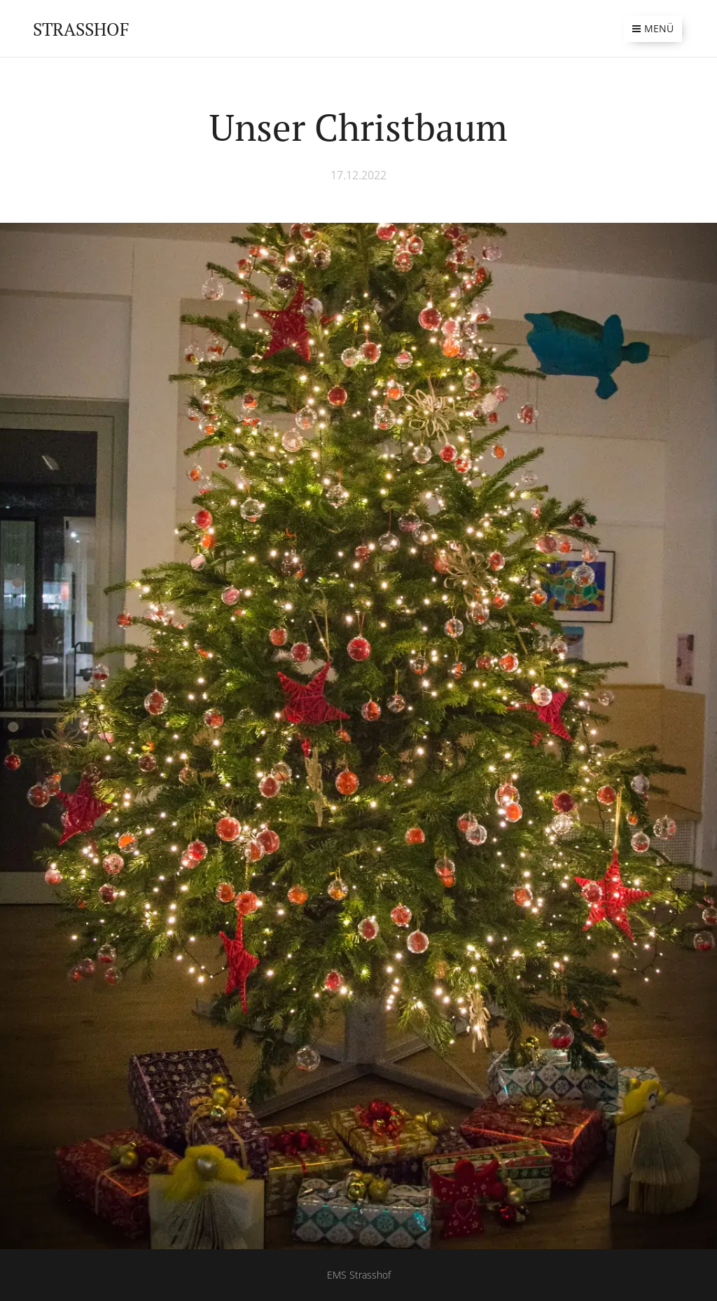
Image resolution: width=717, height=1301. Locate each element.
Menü (653, 28)
